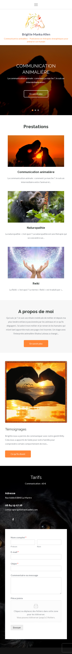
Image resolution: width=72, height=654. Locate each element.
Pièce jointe (17, 598)
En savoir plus (36, 93)
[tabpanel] (36, 80)
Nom (39, 546)
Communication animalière (36, 172)
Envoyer (17, 627)
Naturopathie (36, 227)
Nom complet (18, 537)
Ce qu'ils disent (18, 454)
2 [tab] (35, 110)
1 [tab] (32, 110)
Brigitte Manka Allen (36, 34)
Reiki (36, 283)
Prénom (14, 546)
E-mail (15, 552)
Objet (14, 563)
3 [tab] (38, 110)
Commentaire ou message (24, 575)
